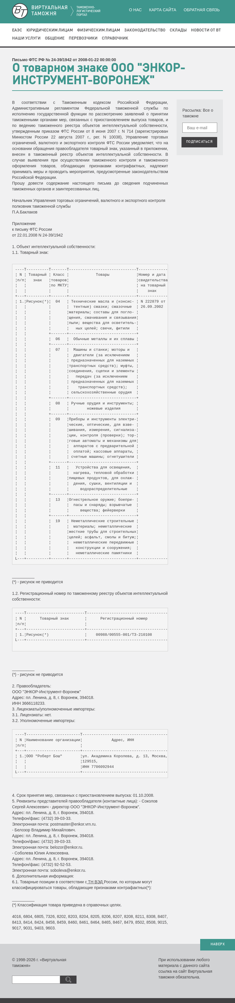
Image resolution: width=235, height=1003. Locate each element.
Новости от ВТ (206, 30)
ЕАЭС (17, 30)
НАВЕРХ (218, 944)
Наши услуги (26, 38)
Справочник (115, 38)
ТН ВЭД (95, 882)
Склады (178, 30)
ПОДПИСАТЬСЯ (199, 142)
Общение (54, 38)
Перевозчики (83, 38)
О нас (135, 10)
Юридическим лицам (49, 30)
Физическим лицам (98, 30)
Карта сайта (162, 10)
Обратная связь (202, 10)
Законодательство (144, 30)
